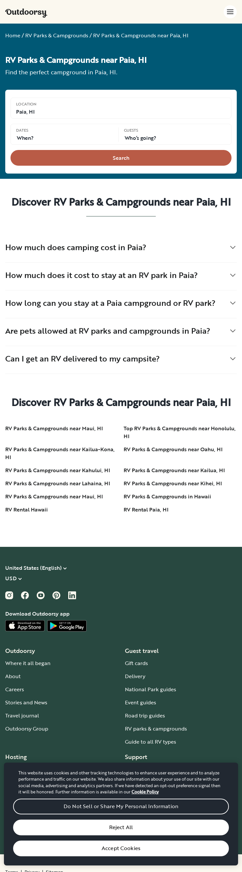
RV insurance (21, 808)
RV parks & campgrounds (156, 729)
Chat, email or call (147, 795)
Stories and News (26, 702)
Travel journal (22, 715)
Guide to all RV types (150, 742)
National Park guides (150, 689)
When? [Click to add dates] (25, 138)
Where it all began (27, 663)
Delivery (135, 676)
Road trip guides (145, 715)
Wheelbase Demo (27, 782)
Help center (139, 782)
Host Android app (27, 835)
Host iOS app (21, 822)
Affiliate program (26, 795)
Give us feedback (145, 808)
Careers (14, 689)
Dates (22, 130)
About (13, 676)
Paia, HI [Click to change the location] (25, 112)
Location (26, 103)
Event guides (140, 702)
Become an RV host (29, 769)
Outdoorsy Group (26, 729)
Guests (131, 130)
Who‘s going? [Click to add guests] (140, 138)
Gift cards (136, 663)
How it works (140, 769)
